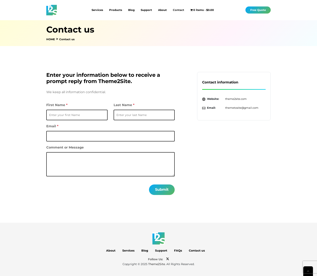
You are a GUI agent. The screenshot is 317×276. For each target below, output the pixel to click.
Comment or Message (65, 147)
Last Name (124, 105)
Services (97, 10)
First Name (57, 105)
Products (115, 10)
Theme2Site (156, 264)
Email (52, 126)
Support (146, 10)
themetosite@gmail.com (241, 107)
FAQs (178, 250)
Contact (178, 10)
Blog (131, 10)
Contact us (197, 250)
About (162, 10)
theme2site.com (236, 98)
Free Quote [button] (258, 10)
